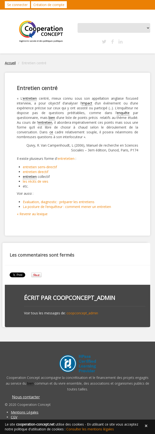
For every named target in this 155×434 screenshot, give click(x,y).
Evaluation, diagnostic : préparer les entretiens (58, 202)
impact (87, 103)
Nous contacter (26, 397)
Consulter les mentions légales (90, 429)
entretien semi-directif (40, 167)
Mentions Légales (24, 412)
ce (51, 132)
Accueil (10, 63)
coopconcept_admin (84, 298)
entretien (30, 98)
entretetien (65, 158)
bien (52, 117)
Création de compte (48, 4)
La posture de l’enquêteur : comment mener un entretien (67, 206)
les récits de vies (35, 181)
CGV (14, 417)
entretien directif (35, 171)
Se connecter (17, 4)
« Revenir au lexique (32, 214)
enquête (123, 112)
